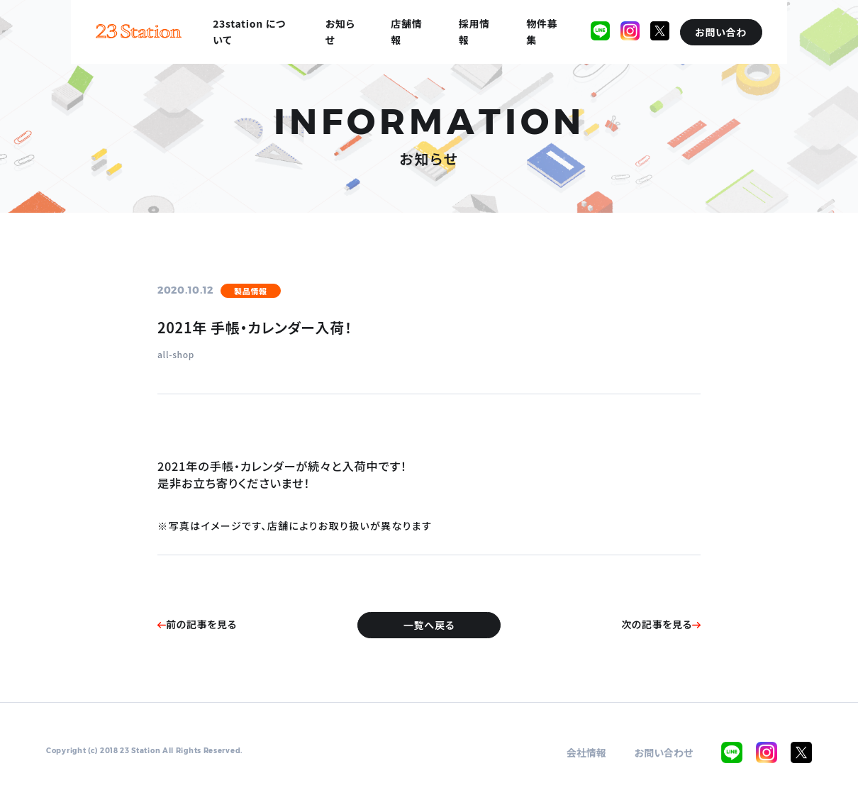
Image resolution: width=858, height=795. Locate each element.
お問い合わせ (664, 752)
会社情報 (586, 752)
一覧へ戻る (429, 625)
